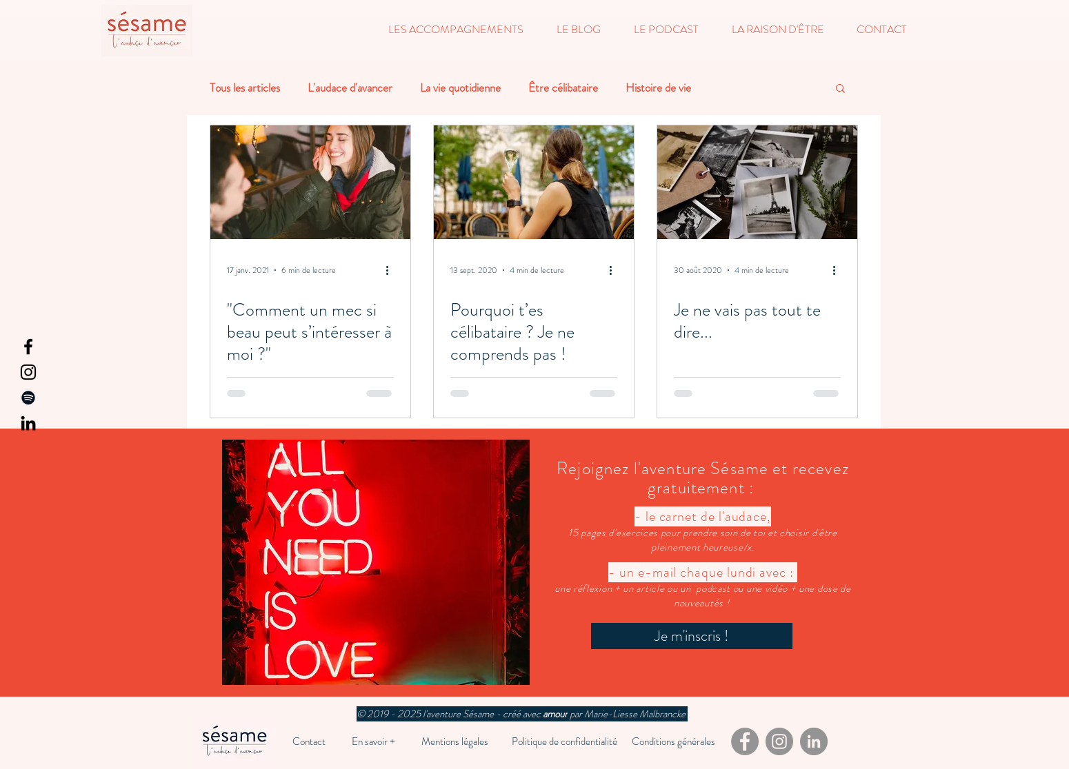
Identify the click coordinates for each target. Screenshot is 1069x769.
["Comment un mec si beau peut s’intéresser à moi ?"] (310, 182)
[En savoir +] (373, 741)
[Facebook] (28, 346)
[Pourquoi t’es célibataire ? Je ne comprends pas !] (534, 182)
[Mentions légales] (455, 741)
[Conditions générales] (673, 741)
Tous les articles (245, 88)
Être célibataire (563, 88)
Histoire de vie (658, 88)
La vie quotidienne (460, 88)
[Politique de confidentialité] (564, 741)
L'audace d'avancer (350, 88)
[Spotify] (28, 397)
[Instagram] (28, 372)
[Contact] (309, 741)
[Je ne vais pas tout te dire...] (757, 182)
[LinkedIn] (28, 423)
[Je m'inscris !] (691, 636)
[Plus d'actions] (391, 270)
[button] (456, 29)
